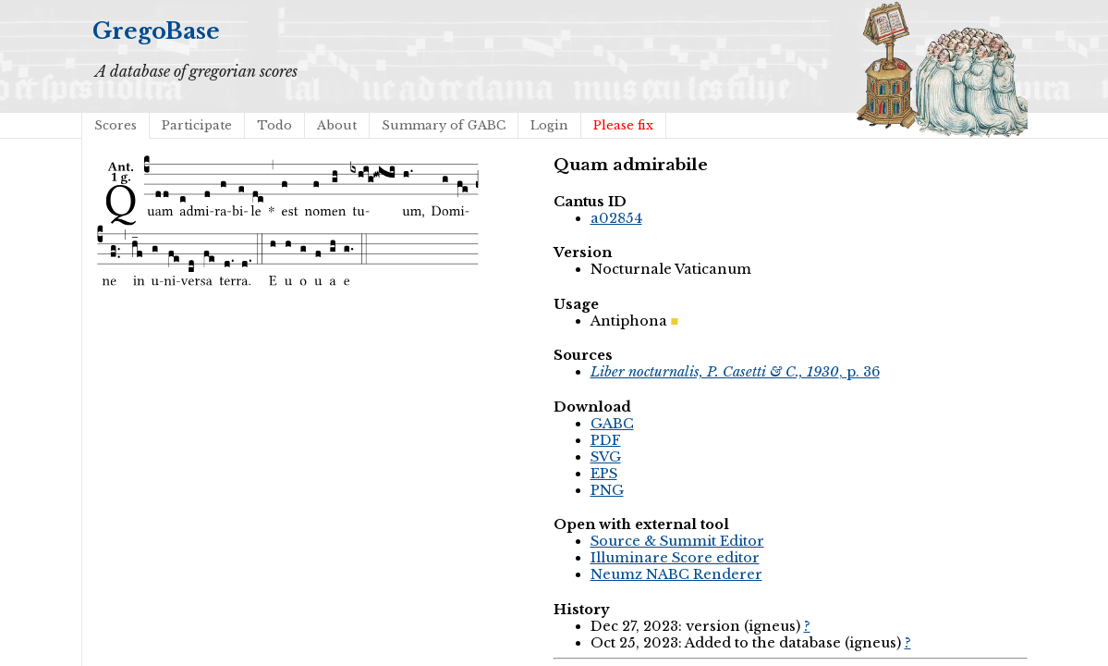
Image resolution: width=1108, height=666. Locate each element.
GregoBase (156, 31)
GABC (612, 423)
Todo (274, 125)
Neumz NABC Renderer (676, 574)
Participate (197, 125)
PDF (606, 440)
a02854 (616, 218)
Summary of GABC (443, 125)
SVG (606, 457)
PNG (607, 490)
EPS (604, 473)
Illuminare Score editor (675, 557)
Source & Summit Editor (677, 541)
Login (549, 125)
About (337, 125)
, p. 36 (735, 372)
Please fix (623, 125)
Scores (115, 125)
